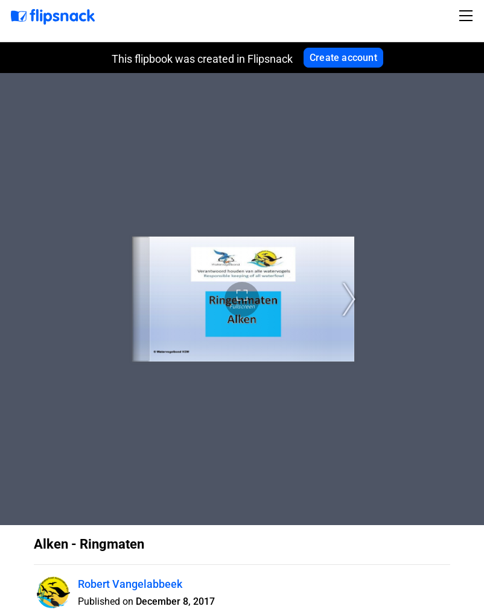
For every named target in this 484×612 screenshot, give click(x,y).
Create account (343, 57)
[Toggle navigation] (467, 15)
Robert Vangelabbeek (130, 584)
